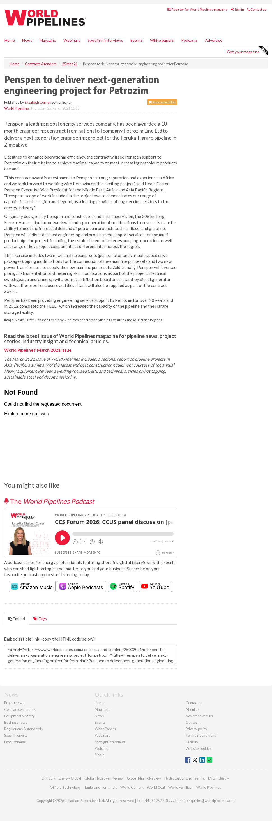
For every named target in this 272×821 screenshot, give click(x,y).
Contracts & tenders (20, 709)
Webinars (71, 40)
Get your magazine (247, 51)
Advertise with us (199, 716)
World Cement (132, 787)
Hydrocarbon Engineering (184, 778)
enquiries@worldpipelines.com (211, 800)
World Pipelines (16, 108)
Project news (14, 703)
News (99, 716)
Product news (15, 742)
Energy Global (70, 778)
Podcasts (189, 40)
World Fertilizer (180, 787)
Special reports (15, 735)
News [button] (27, 40)
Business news (15, 722)
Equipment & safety (19, 716)
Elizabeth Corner (37, 102)
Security (192, 742)
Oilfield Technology (65, 787)
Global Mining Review (144, 778)
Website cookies (198, 748)
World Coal (156, 787)
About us (192, 709)
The (49, 501)
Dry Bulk (49, 778)
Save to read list (162, 102)
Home (9, 40)
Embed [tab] (16, 618)
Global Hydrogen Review (104, 778)
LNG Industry (218, 778)
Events (136, 40)
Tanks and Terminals (100, 787)
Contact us (256, 9)
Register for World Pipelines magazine (197, 9)
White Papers (105, 729)
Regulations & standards (23, 729)
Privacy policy (196, 729)
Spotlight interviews (105, 40)
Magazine (48, 40)
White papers (162, 40)
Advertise (213, 40)
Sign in (237, 9)
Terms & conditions (201, 735)
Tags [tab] (40, 618)
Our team (193, 722)
